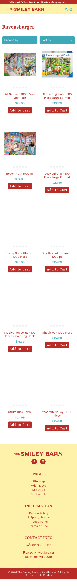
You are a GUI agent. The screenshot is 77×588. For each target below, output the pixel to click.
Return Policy (38, 513)
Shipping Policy (39, 517)
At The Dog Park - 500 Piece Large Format (57, 95)
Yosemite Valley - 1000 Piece (57, 413)
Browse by (19, 40)
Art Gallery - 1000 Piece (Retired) (19, 95)
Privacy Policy (38, 521)
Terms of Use (38, 526)
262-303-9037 (38, 545)
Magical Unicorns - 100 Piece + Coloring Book (19, 334)
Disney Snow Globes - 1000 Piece (19, 254)
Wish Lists (38, 485)
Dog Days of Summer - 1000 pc (57, 254)
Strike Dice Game (20, 412)
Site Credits (45, 575)
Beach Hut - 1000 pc (20, 173)
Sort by (57, 40)
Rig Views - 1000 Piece (57, 332)
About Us (38, 490)
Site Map (38, 481)
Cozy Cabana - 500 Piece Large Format (57, 175)
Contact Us (38, 494)
